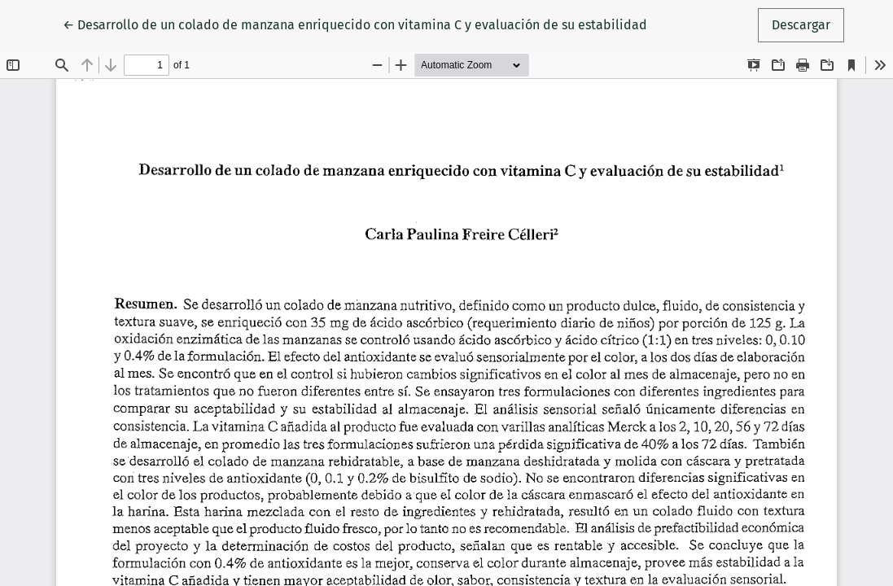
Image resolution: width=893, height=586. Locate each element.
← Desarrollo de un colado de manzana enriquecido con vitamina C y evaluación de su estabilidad (355, 24)
